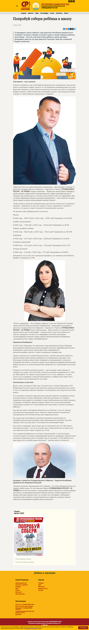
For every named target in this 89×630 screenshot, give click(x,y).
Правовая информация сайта (33, 628)
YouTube (40, 590)
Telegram (18, 586)
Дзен (16, 588)
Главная (23, 13)
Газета (52, 13)
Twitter (17, 590)
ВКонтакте (18, 592)
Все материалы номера (22, 559)
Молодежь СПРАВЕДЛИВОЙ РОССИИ (23, 608)
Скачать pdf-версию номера (24, 562)
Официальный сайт (21, 583)
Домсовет (18, 614)
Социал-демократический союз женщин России (24, 612)
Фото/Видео (44, 13)
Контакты (59, 13)
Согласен (83, 627)
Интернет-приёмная (21, 585)
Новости (30, 13)
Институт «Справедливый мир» (24, 604)
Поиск (66, 13)
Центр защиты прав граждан (24, 606)
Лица (37, 13)
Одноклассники (20, 594)
